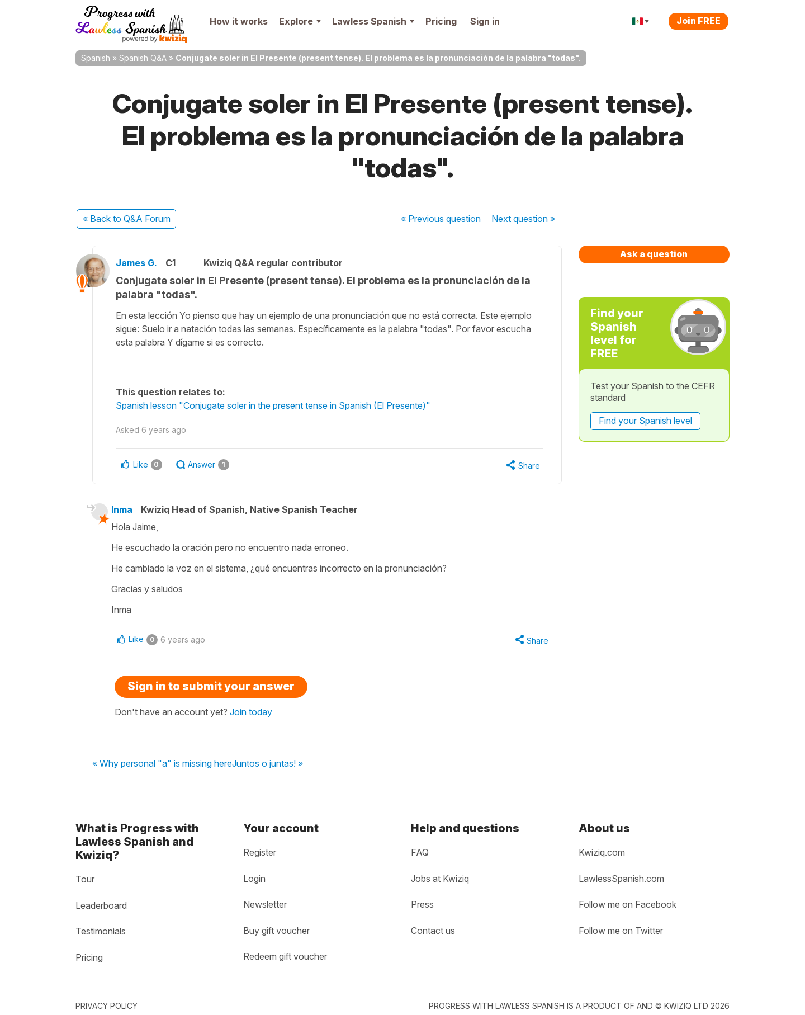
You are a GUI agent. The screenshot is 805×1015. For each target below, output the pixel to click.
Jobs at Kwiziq (440, 878)
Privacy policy (106, 1006)
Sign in (485, 21)
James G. (141, 262)
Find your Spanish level (645, 420)
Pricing (441, 21)
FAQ (420, 852)
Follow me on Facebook (627, 904)
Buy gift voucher (276, 930)
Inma (125, 510)
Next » (523, 218)
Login (254, 878)
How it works (239, 21)
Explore (300, 21)
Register (259, 852)
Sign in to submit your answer (211, 687)
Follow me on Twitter (621, 930)
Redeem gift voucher (285, 956)
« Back (127, 218)
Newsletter (265, 904)
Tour (84, 879)
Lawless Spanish (373, 21)
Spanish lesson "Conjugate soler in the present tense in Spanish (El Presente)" (278, 405)
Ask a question (654, 253)
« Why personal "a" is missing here (162, 766)
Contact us (433, 930)
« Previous (441, 218)
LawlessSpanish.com (621, 878)
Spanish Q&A (143, 58)
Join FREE (698, 20)
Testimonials (100, 931)
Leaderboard (101, 905)
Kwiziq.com (602, 852)
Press (422, 904)
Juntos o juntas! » (267, 766)
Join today (251, 713)
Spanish (95, 58)
